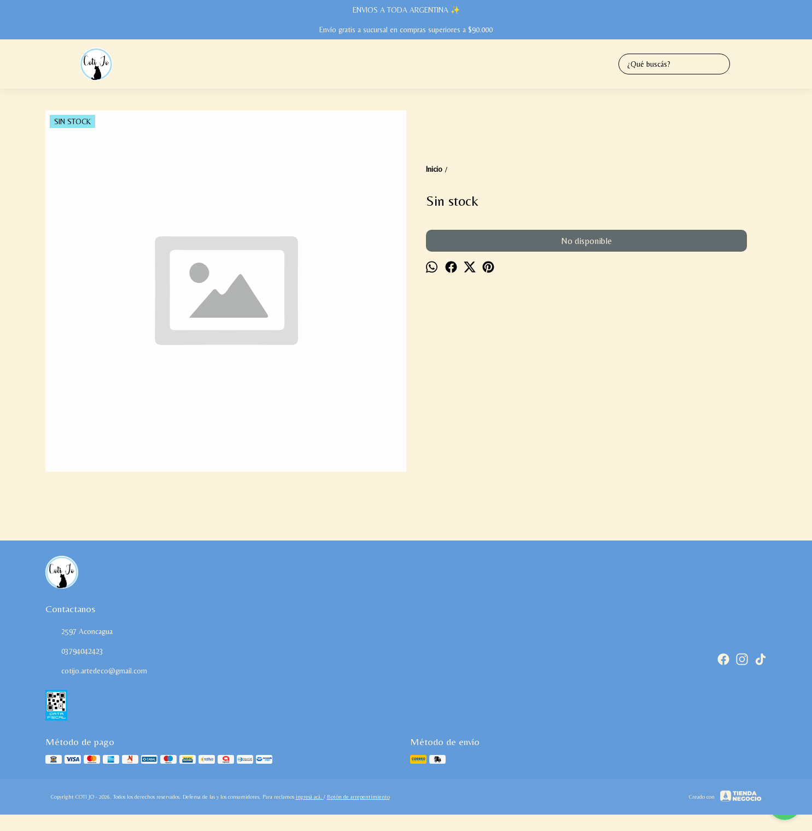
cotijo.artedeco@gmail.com (96, 671)
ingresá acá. (310, 797)
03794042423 (74, 651)
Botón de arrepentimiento (358, 797)
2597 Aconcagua (79, 631)
